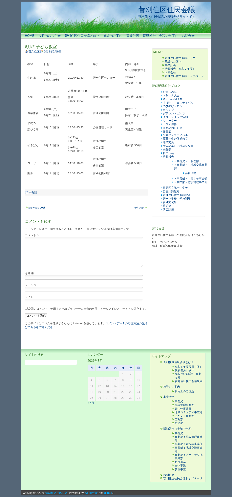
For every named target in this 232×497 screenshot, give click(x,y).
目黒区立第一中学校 (175, 187)
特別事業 (180, 462)
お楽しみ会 (170, 91)
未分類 (33, 192)
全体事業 (180, 465)
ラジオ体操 (170, 124)
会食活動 (190, 173)
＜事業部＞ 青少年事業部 (190, 178)
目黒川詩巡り (171, 191)
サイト (29, 297)
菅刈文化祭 (170, 202)
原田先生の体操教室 (175, 138)
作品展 (167, 131)
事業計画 (132, 35)
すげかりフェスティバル (178, 102)
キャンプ (170, 109)
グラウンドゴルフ (174, 113)
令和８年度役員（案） (188, 366)
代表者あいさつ (184, 370)
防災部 (179, 423)
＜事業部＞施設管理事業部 (190, 182)
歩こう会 (168, 153)
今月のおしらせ (49, 35)
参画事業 (180, 469)
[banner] (116, 17)
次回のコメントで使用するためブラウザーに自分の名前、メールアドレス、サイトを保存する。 (87, 308)
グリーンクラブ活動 (175, 117)
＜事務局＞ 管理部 (186, 161)
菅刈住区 (34, 51)
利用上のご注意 (184, 391)
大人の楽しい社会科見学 (178, 146)
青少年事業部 (183, 408)
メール (31, 285)
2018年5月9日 (52, 51)
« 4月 (90, 402)
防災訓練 (168, 209)
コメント (32, 235)
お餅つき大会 (171, 95)
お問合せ (188, 35)
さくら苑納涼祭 (172, 99)
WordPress (91, 492)
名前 (29, 273)
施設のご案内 (112, 35)
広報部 (179, 419)
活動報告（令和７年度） (160, 35)
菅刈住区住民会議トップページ (184, 76)
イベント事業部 (184, 415)
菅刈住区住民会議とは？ (82, 35)
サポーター (170, 120)
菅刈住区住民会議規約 (188, 381)
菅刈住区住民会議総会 (177, 195)
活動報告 (168, 156)
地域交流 (168, 142)
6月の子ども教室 (41, 46)
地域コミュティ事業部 (188, 412)
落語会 (167, 205)
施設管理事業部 (184, 405)
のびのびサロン (172, 106)
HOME (29, 35)
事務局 (179, 401)
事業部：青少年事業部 (188, 444)
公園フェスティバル (175, 135)
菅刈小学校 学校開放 (177, 198)
